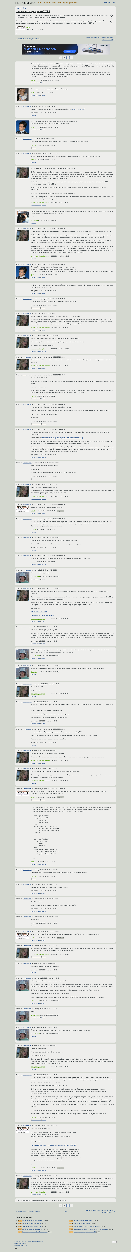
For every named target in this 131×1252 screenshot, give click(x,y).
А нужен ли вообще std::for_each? (85, 1232)
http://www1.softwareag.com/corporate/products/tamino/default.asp (62, 438)
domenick (34, 80)
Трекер (71, 3)
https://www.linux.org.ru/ (21, 1245)
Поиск (76, 3)
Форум (59, 3)
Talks (24, 8)
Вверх (114, 1241)
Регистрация (105, 3)
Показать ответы (36, 205)
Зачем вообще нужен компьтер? (32, 1220)
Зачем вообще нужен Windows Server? (35, 1232)
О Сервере (17, 1241)
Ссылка (19, 32)
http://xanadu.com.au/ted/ (39, 612)
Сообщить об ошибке (20, 1243)
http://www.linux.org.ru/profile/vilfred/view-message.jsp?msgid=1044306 (53, 1145)
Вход (113, 3)
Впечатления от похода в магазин (29, 39)
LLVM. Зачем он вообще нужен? (32, 1229)
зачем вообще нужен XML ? (33, 11)
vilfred (28, 27)
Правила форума (26, 1241)
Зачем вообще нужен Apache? (32, 1223)
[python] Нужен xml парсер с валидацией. (87, 1226)
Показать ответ (35, 82)
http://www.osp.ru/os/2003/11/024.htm (43, 615)
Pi (31, 220)
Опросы (65, 3)
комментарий (27, 106)
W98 (32, 92)
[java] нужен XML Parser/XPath (32, 1226)
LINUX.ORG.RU (25, 3)
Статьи (53, 3)
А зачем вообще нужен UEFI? (83, 1220)
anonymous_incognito (38, 202)
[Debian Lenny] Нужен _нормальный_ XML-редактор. (91, 1229)
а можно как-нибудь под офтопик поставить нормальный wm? (99, 39)
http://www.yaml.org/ (78, 109)
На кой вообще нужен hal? (82, 1223)
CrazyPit (34, 576)
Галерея (47, 3)
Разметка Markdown (37, 1241)
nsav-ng (33, 145)
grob (32, 127)
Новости (41, 3)
